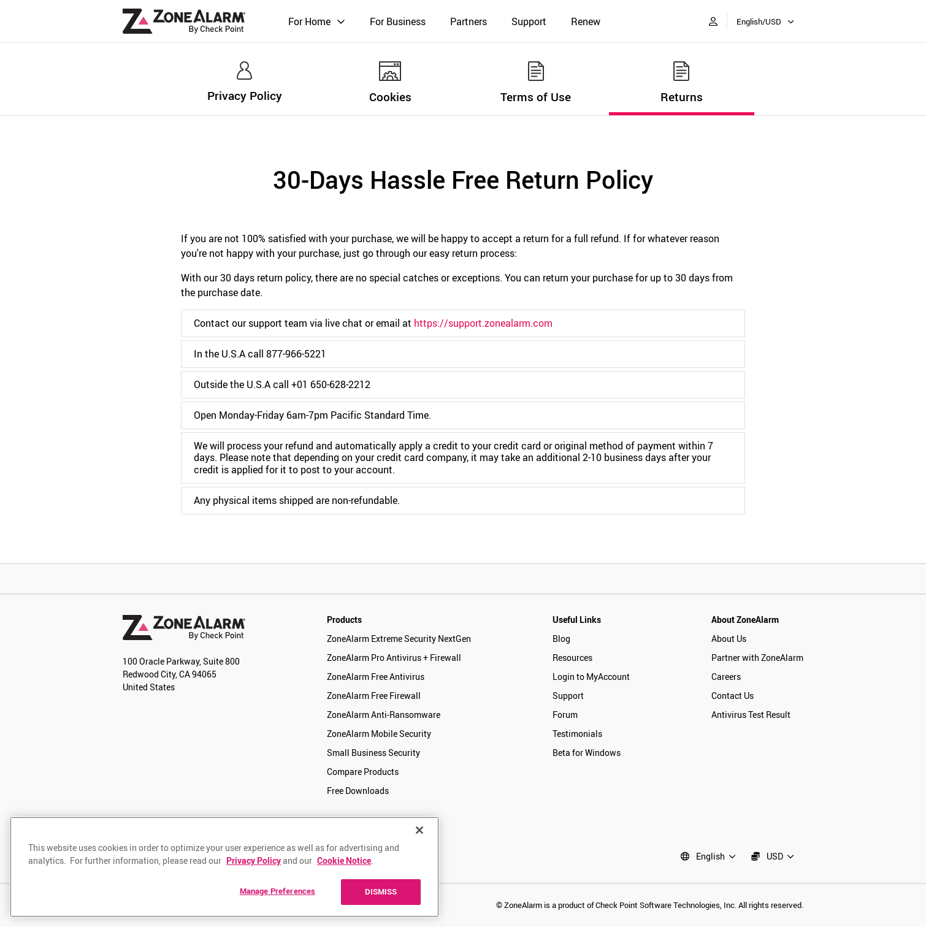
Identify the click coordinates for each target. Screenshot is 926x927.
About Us (728, 638)
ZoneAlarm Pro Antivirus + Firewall (394, 657)
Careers (726, 676)
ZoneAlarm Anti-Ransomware (383, 714)
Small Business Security (373, 752)
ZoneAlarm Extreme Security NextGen (399, 638)
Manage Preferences (277, 890)
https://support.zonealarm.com (483, 323)
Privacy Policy (253, 860)
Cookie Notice (344, 860)
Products (344, 619)
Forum (565, 714)
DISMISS (381, 891)
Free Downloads (358, 790)
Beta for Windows (587, 752)
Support (528, 21)
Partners (468, 21)
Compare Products (363, 771)
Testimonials (577, 733)
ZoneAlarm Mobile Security (379, 733)
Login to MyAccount (591, 676)
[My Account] (713, 21)
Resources (572, 657)
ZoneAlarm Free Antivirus (375, 676)
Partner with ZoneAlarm (757, 657)
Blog (561, 638)
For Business (398, 21)
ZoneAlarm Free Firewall (374, 695)
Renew (585, 21)
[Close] (419, 830)
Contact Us (732, 695)
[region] (224, 867)
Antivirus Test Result (750, 714)
